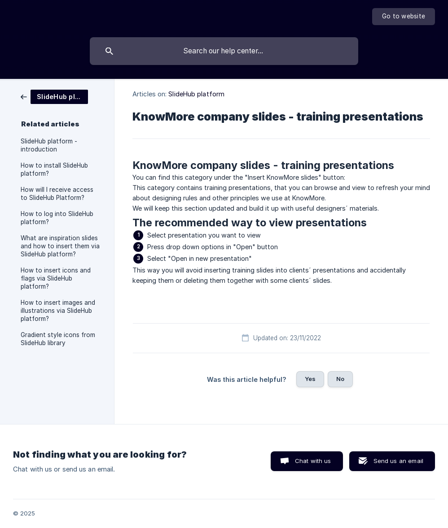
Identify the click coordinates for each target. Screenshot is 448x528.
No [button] (340, 378)
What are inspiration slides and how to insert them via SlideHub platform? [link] (60, 246)
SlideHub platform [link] (196, 94)
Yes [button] (310, 378)
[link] (54, 96)
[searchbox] (224, 51)
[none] (403, 16)
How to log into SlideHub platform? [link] (57, 217)
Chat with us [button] (313, 460)
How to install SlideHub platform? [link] (54, 169)
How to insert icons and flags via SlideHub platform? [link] (56, 278)
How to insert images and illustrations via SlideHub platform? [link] (58, 310)
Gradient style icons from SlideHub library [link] (58, 338)
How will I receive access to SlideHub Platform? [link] (57, 193)
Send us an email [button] (398, 460)
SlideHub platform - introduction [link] (49, 145)
